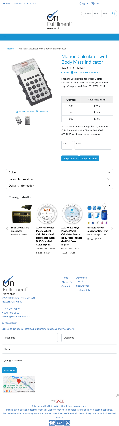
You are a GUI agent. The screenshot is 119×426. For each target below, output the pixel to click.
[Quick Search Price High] (106, 13)
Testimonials (81, 289)
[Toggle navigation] (5, 37)
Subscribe (9, 370)
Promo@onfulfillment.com (16, 316)
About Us (17, 3)
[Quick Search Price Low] (97, 13)
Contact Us (30, 3)
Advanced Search (81, 279)
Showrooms (81, 285)
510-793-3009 (11, 308)
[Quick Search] (87, 13)
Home (6, 3)
